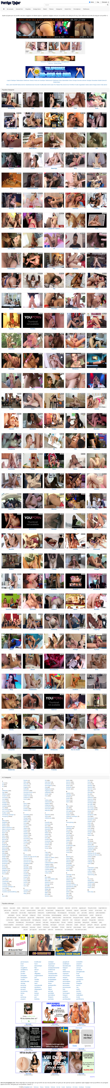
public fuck (50, 929)
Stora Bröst (91, 809)
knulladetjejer (52, 979)
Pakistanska (69, 826)
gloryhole (93, 917)
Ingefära (47, 803)
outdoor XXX (65, 920)
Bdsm (3, 836)
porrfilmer (79, 969)
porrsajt (50, 991)
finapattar (79, 983)
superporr (66, 973)
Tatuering (90, 843)
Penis (67, 833)
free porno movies (92, 908)
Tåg (89, 839)
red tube (7, 912)
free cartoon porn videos (80, 929)
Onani (67, 813)
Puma (67, 850)
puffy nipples (11, 915)
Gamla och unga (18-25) (30, 856)
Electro (25, 805)
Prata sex (36, 80)
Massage (47, 884)
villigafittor (37, 973)
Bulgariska (5, 870)
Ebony (25, 803)
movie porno (11, 922)
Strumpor (90, 819)
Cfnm (3, 879)
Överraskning (69, 822)
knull (22, 964)
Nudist (68, 798)
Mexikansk (48, 887)
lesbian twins (69, 924)
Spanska (90, 787)
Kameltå (47, 822)
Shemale (104, 2)
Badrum (4, 825)
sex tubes (48, 917)
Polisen (68, 838)
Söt (88, 780)
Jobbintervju (48, 818)
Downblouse (27, 794)
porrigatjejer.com (27, 1087)
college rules (57, 920)
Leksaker (47, 866)
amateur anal (14, 912)
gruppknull (66, 962)
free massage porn (62, 912)
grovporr (23, 989)
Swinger (90, 831)
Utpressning (91, 874)
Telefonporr (56, 80)
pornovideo (66, 983)
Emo (25, 807)
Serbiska (68, 881)
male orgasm (53, 924)
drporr (50, 987)
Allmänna (4, 794)
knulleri (23, 979)
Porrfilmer (72, 84)
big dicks (87, 917)
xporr (35, 983)
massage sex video (60, 910)
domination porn (59, 929)
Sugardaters (82, 84)
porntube (51, 999)
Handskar (26, 890)
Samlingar (69, 874)
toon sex (18, 915)
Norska (68, 796)
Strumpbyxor (91, 818)
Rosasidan (94, 80)
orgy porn (76, 910)
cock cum (22, 910)
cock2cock (70, 922)
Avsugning (5, 816)
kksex (50, 983)
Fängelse (26, 819)
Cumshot (4, 890)
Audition (4, 813)
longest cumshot (32, 912)
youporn (23, 999)
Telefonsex (26, 80)
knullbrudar (37, 962)
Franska (26, 842)
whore (50, 920)
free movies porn (30, 922)
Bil (3, 843)
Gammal (26, 858)
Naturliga (68, 795)
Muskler (68, 789)
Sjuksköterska (70, 886)
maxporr (78, 993)
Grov (25, 879)
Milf (46, 891)
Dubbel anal (27, 795)
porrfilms (65, 997)
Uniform (90, 871)
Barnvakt (4, 831)
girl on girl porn (33, 929)
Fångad (26, 818)
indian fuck (69, 927)
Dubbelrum (26, 797)
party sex (43, 908)
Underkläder (91, 867)
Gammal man (27, 861)
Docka (25, 785)
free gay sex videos (54, 922)
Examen (26, 810)
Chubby (4, 883)
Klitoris (46, 832)
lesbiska (36, 999)
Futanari (26, 849)
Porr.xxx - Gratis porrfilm (55, 63)
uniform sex (28, 924)
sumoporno (79, 979)
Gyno (25, 885)
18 (3, 783)
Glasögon (26, 867)
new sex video (22, 912)
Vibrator (90, 884)
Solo (67, 898)
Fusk (25, 847)
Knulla (76, 84)
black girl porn (86, 922)
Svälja (89, 825)
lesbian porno (41, 912)
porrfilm (23, 971)
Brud (3, 865)
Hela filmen (48, 782)
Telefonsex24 (49, 80)
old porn (39, 927)
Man (46, 877)
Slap (67, 893)
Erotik (48, 84)
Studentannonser (30, 84)
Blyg (3, 851)
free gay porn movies (78, 917)
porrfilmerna (80, 999)
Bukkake (4, 868)
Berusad (4, 839)
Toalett (89, 851)
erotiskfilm (79, 962)
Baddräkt (4, 822)
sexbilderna (24, 969)
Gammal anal (27, 860)
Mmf (46, 894)
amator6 (78, 964)
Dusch (25, 799)
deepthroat (100, 917)
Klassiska (47, 829)
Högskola (47, 790)
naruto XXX (15, 910)
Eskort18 (104, 80)
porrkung (23, 985)
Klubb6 (100, 80)
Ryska (68, 870)
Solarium (68, 897)
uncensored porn (19, 924)
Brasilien (4, 855)
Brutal (3, 867)
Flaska (25, 831)
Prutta (67, 847)
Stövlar (89, 811)
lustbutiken (79, 995)
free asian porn (22, 917)
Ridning (68, 860)
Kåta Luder (9, 84)
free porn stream (49, 910)
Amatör (4, 795)
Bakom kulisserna (7, 827)
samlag (23, 983)
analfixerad (51, 969)
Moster (68, 785)
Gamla (25, 855)
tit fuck (39, 915)
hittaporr (65, 968)
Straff (89, 813)
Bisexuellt (4, 846)
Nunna (68, 800)
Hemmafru (47, 783)
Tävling (89, 844)
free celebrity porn (69, 929)
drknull (36, 969)
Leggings (47, 864)
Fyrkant (26, 850)
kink (71, 920)
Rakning (68, 856)
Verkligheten (91, 882)
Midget (46, 889)
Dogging (26, 787)
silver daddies (55, 927)
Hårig (25, 893)
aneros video (84, 910)
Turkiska (90, 860)
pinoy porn (84, 920)
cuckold (91, 915)
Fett (25, 826)
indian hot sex (25, 908)
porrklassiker (67, 999)
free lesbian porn (20, 922)
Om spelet (69, 811)
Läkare (47, 855)
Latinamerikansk (49, 862)
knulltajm (51, 981)
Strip (89, 816)
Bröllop (4, 858)
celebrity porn (25, 927)
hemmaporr (66, 993)
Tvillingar (90, 861)
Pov (67, 843)
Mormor (68, 782)
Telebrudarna (19, 80)
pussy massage (77, 927)
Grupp (25, 880)
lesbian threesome (83, 915)
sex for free (74, 908)
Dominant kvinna (28, 792)
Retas (67, 858)
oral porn (91, 910)
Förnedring (26, 838)
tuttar (64, 969)
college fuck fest (40, 917)
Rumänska (69, 865)
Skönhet (68, 888)
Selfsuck (68, 879)
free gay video (92, 920)
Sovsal (89, 783)
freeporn (50, 997)
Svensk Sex (66, 84)
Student (90, 821)
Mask (46, 880)
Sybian (89, 835)
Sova (89, 782)
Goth (25, 872)
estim (32, 908)
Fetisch (25, 825)
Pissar (68, 837)
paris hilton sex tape (11, 917)
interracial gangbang (56, 915)
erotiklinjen (66, 964)
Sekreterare (69, 878)
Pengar (68, 831)
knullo (78, 975)
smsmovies (66, 975)
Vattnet (89, 880)
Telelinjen (13, 80)
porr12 (78, 985)
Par (67, 830)
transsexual (69, 910)
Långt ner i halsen (49, 857)
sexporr (65, 977)
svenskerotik (38, 985)
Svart (89, 828)
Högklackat (48, 789)
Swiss (89, 833)
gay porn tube (31, 917)
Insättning (47, 805)
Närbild (68, 793)
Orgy (67, 818)
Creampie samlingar (7, 886)
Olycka (68, 809)
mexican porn (46, 927)
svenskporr (79, 977)
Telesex (32, 80)
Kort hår (47, 843)
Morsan (68, 783)
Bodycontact (56, 82)
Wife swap (90, 891)
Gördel (25, 870)
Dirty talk (26, 783)
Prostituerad (69, 845)
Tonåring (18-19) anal (93, 855)
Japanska (47, 814)
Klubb (46, 834)
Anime (4, 801)
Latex (46, 861)
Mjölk (46, 892)
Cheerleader (5, 881)
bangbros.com (16, 927)
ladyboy (17, 920)
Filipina (25, 828)
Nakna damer (89, 84)
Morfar (68, 780)
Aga (3, 792)
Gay (98, 2)
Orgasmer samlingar (71, 816)
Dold (25, 789)
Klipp (46, 831)
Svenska (90, 830)
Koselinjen (42, 80)
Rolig (67, 863)
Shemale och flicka (71, 885)
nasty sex (5, 908)
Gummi (25, 882)
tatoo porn (96, 924)
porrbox (50, 971)
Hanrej (25, 891)
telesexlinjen (38, 966)
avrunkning (24, 991)
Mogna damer (97, 84)
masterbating (8, 927)
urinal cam (38, 922)
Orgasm (68, 814)
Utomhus (90, 873)
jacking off (89, 924)
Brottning (4, 863)
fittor (35, 968)
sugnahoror (51, 964)
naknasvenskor (52, 975)
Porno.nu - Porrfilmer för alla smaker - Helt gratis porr (55, 62)
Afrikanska (5, 790)
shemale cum (98, 915)
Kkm (46, 825)
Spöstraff (90, 792)
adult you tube (7, 910)
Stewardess (91, 801)
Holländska (48, 792)
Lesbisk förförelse (49, 867)
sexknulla (65, 979)
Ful (24, 845)
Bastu (3, 832)
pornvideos (51, 995)
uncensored (60, 908)
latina (100, 922)
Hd (45, 780)
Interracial (47, 808)
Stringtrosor (91, 814)
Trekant (90, 856)
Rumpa (68, 867)
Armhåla (4, 804)
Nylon (67, 801)
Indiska (47, 800)
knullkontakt (52, 977)
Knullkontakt (43, 84)
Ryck (67, 868)
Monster (47, 896)
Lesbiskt (47, 869)
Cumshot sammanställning (9, 891)
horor (36, 964)
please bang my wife (25, 920)
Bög (3, 853)
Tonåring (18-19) (92, 853)
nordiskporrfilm (52, 973)
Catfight (4, 878)
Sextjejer (89, 80)
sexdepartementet (53, 968)
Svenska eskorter (81, 80)
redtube (37, 908)
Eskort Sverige (73, 80)
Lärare (46, 859)
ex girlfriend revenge (51, 912)
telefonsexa (66, 971)
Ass (3, 807)
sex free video (9, 920)
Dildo (25, 782)
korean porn (77, 920)
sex (105, 910)
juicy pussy (32, 927)
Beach (4, 837)
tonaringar (51, 966)
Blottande (4, 849)
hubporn (65, 991)
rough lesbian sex (103, 908)
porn (78, 912)
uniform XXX (40, 910)
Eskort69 (14, 84)
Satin (67, 876)
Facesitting (26, 814)
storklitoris (37, 987)
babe (35, 991)
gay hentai (103, 924)
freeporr (65, 995)
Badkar (4, 824)
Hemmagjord (48, 785)
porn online (84, 912)
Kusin (46, 846)
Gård (25, 865)
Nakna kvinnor (21, 84)
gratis (78, 989)
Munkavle (68, 787)
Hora (46, 795)
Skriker (68, 891)
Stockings (90, 802)
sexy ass (26, 929)
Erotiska (26, 808)
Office (67, 806)
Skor (67, 890)
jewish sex (91, 912)
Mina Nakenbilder (64, 80)
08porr (50, 989)
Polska (68, 840)
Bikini (3, 841)
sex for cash (61, 924)
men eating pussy (36, 920)
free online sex (73, 915)
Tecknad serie (91, 846)
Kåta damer (104, 84)
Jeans (46, 816)
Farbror (26, 821)
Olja (67, 807)
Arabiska (4, 802)
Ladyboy (47, 854)
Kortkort (47, 844)
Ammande (5, 797)
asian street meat (67, 917)
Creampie (4, 885)
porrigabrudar (80, 971)
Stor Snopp (91, 807)
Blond (3, 848)
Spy (89, 794)
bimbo (22, 993)
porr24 (36, 995)
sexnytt (78, 968)
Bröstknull (4, 860)
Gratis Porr (53, 84)
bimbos (36, 993)
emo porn (45, 920)
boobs (18, 908)
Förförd (25, 837)
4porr (36, 971)
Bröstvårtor (5, 861)
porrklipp (23, 987)
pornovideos (66, 981)
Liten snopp (48, 871)
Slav (67, 895)
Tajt (88, 841)
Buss (3, 873)
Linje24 (9, 80)
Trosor (89, 858)
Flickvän (26, 835)
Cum (3, 888)
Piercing (68, 835)
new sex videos (42, 929)
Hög (46, 787)
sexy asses (12, 908)
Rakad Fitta (59, 84)
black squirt (25, 915)
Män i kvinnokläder (50, 879)
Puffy (67, 849)
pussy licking (78, 922)
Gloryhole (26, 868)
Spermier (90, 789)
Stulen (89, 823)
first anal (63, 922)
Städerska (90, 797)
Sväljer (89, 826)
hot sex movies (98, 910)
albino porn (82, 924)
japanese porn (82, 908)
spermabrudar (25, 981)
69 (3, 786)
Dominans (26, 790)
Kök (46, 837)
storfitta (36, 979)
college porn (32, 915)
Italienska (47, 810)
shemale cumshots (31, 910)
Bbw (3, 834)
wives (84, 927)
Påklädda (68, 828)
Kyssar (47, 848)
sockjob (76, 924)
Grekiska (26, 875)
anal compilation (37, 924)
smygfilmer (24, 968)
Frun (25, 843)
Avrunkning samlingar (8, 814)
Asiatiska (4, 806)
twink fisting (45, 924)
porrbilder (51, 993)
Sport (89, 790)
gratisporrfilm (52, 985)
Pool (67, 842)
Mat (46, 885)
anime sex (65, 915)
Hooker (47, 794)
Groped (26, 877)
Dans (3, 896)
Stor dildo (90, 804)
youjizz (36, 981)
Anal (3, 799)
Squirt (89, 795)
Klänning (47, 827)
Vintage (90, 885)
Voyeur (89, 887)
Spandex (90, 785)
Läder (46, 852)
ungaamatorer (38, 975)
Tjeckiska (90, 849)
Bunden (4, 872)
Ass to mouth (5, 811)
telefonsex (79, 966)
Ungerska (90, 869)
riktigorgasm (38, 989)
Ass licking (5, 809)
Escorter (37, 84)
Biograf (4, 844)
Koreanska (48, 841)
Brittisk (4, 856)
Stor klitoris (91, 806)
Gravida (26, 873)
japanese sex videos (100, 927)
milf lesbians (94, 922)
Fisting (25, 830)
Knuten (47, 836)
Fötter (25, 840)
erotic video (45, 922)
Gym (25, 884)
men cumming (46, 915)
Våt (88, 879)
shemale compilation (8, 924)
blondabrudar (67, 966)
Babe (3, 820)
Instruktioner (48, 807)
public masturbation (100, 912)
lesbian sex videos (57, 917)
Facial (25, 816)
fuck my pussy (72, 912)
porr (35, 977)
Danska (26, 780)
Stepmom (90, 799)
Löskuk (47, 873)
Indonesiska (48, 801)
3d (3, 784)
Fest (25, 823)
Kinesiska (47, 824)
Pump (67, 852)
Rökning (68, 861)
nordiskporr (24, 977)
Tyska (89, 863)
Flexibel (26, 833)
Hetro (92, 2)
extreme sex (101, 920)
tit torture (62, 927)
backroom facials (51, 908)
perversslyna (24, 962)
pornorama (66, 985)
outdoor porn (91, 927)
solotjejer (51, 962)
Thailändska (91, 848)
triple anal (67, 908)
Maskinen (47, 882)
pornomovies (67, 987)
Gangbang (26, 863)
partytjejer (24, 975)
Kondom (47, 839)
